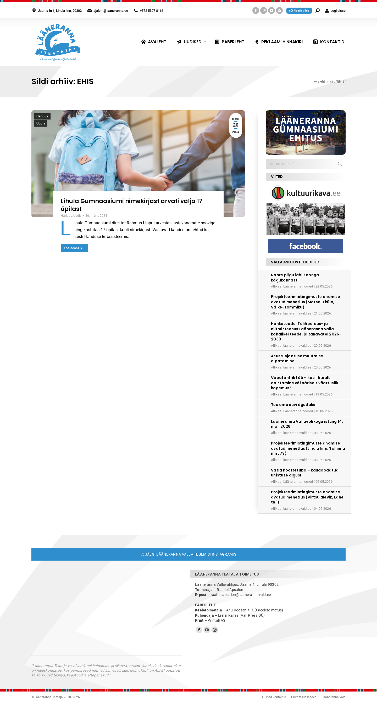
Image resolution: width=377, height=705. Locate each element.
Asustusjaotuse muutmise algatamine (297, 358)
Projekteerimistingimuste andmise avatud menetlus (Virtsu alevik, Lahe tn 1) (307, 497)
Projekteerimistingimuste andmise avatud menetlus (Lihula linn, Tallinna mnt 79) (308, 448)
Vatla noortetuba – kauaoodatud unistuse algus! (305, 473)
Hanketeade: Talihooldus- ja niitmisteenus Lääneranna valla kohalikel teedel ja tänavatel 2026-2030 (306, 331)
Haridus (42, 116)
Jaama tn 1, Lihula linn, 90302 (60, 11)
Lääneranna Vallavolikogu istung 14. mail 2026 (307, 424)
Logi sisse (335, 10)
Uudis (40, 123)
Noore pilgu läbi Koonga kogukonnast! (295, 277)
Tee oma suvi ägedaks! (294, 404)
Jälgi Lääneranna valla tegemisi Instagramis (188, 554)
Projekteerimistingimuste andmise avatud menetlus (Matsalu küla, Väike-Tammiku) (305, 302)
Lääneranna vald (334, 697)
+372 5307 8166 (151, 11)
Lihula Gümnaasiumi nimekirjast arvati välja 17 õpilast (131, 205)
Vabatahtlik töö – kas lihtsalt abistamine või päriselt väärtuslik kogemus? (305, 383)
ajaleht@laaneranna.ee (110, 11)
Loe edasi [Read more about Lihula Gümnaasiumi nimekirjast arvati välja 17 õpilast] (73, 248)
